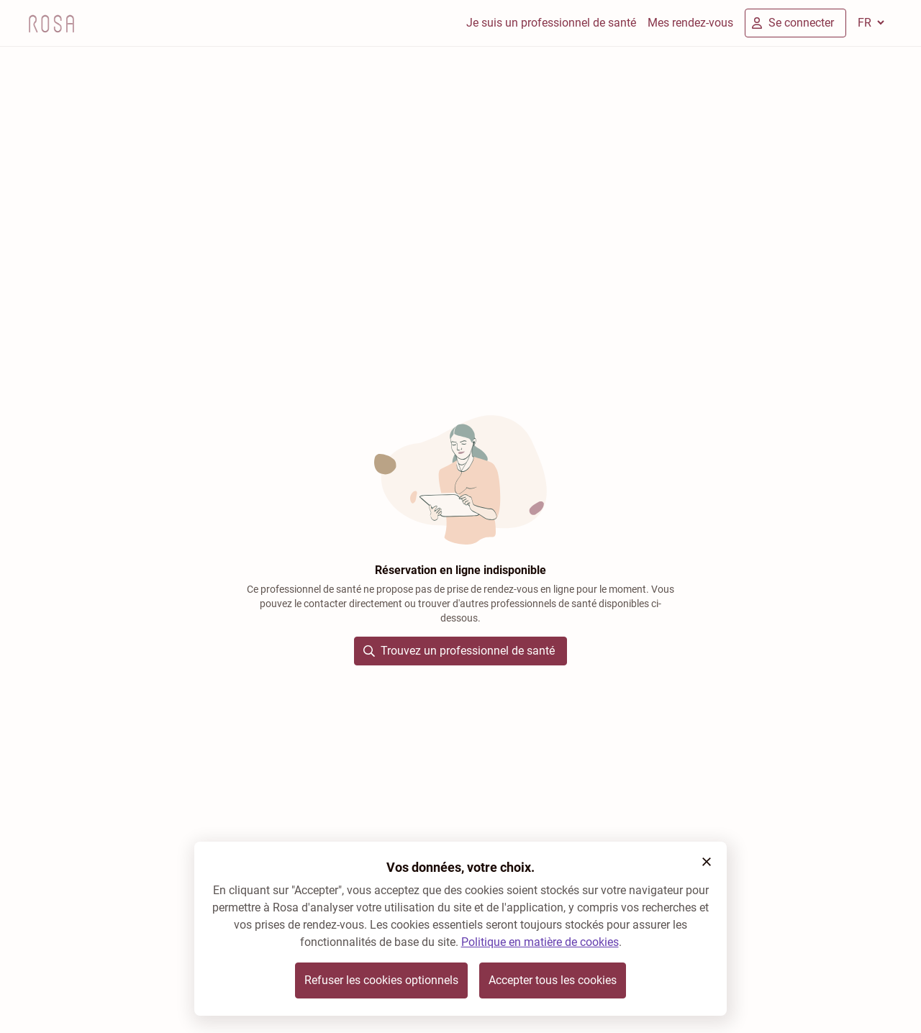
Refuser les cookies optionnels (381, 980)
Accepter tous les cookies (553, 980)
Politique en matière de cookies (540, 942)
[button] (706, 861)
